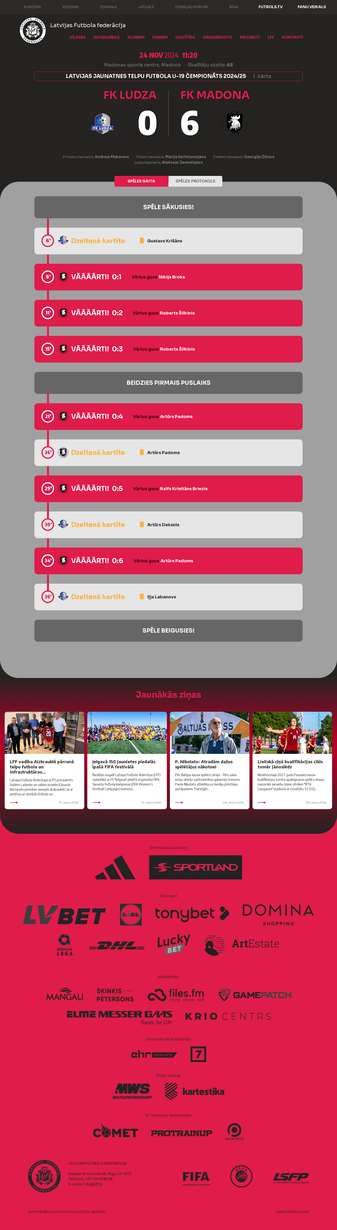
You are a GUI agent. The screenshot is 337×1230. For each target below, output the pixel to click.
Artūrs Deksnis (163, 524)
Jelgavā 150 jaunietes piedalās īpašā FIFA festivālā (123, 764)
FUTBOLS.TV (271, 6)
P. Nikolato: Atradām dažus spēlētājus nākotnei (204, 764)
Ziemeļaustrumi (187, 6)
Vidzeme (66, 6)
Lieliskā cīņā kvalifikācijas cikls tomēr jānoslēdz (290, 764)
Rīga (229, 6)
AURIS (304, 1212)
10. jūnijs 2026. (44, 802)
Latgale (141, 6)
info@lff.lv (92, 1184)
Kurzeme (27, 6)
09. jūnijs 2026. (209, 802)
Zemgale (103, 6)
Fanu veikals (312, 6)
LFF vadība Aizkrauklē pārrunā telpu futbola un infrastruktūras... (42, 766)
